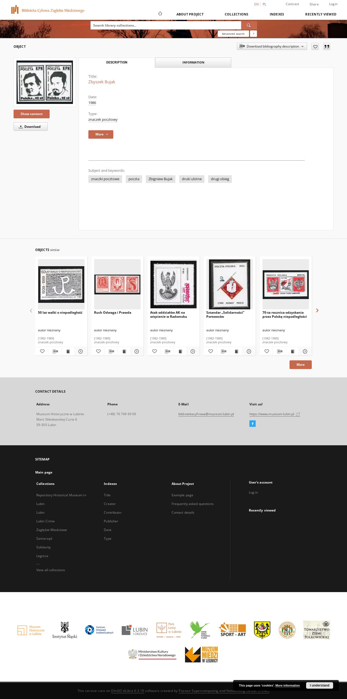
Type (107, 538)
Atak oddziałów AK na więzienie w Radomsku (168, 314)
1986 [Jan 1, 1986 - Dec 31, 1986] (92, 102)
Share (314, 4)
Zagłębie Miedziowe (51, 530)
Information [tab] (193, 62)
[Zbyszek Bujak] (45, 82)
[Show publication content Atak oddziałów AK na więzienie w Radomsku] (180, 351)
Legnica (42, 556)
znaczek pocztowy (103, 119)
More (301, 364)
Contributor (112, 512)
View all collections (50, 570)
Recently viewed (320, 14)
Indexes (277, 14)
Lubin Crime (45, 521)
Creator (110, 503)
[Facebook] (252, 423)
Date (107, 530)
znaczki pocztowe (105, 179)
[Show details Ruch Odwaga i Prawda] (136, 351)
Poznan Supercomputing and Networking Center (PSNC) (224, 690)
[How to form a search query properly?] (253, 33)
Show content (32, 114)
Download (29, 126)
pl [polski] (264, 4)
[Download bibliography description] (54, 351)
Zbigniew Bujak (161, 179)
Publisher (111, 521)
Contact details (183, 512)
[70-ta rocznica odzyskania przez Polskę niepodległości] (286, 284)
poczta (133, 179)
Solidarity (43, 547)
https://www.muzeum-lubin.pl (274, 414)
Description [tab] (116, 62)
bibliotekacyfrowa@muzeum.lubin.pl (206, 414)
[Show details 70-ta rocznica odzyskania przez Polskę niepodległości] (304, 351)
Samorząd (44, 538)
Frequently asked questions (193, 503)
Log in (253, 492)
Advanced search (233, 34)
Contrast (292, 4)
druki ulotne (192, 179)
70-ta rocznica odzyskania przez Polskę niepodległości (284, 314)
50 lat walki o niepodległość (60, 312)
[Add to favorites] (315, 46)
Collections (237, 14)
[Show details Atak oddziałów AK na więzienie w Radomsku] (192, 351)
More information (287, 685)
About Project (190, 14)
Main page (43, 472)
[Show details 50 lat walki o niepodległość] (80, 351)
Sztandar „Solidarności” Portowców (225, 314)
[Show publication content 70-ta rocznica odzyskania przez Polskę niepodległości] (292, 351)
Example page (182, 495)
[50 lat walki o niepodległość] (61, 284)
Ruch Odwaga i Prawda (112, 312)
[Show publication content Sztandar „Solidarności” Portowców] (236, 351)
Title (107, 495)
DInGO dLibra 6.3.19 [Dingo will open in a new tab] (127, 690)
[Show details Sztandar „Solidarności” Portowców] (248, 351)
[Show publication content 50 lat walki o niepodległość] (68, 351)
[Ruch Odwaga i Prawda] (117, 284)
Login (333, 4)
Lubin (40, 512)
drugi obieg (220, 179)
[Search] (249, 25)
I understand (319, 685)
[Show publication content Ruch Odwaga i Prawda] (124, 351)
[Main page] (160, 14)
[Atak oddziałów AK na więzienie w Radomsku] (173, 284)
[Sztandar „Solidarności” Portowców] (230, 284)
